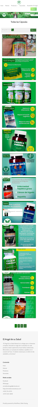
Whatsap (5, 383)
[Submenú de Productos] (17, 5)
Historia (5, 368)
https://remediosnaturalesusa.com (12, 388)
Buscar (33, 9)
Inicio (4, 365)
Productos (5, 371)
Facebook (5, 381)
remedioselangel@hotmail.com (11, 386)
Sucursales (6, 373)
